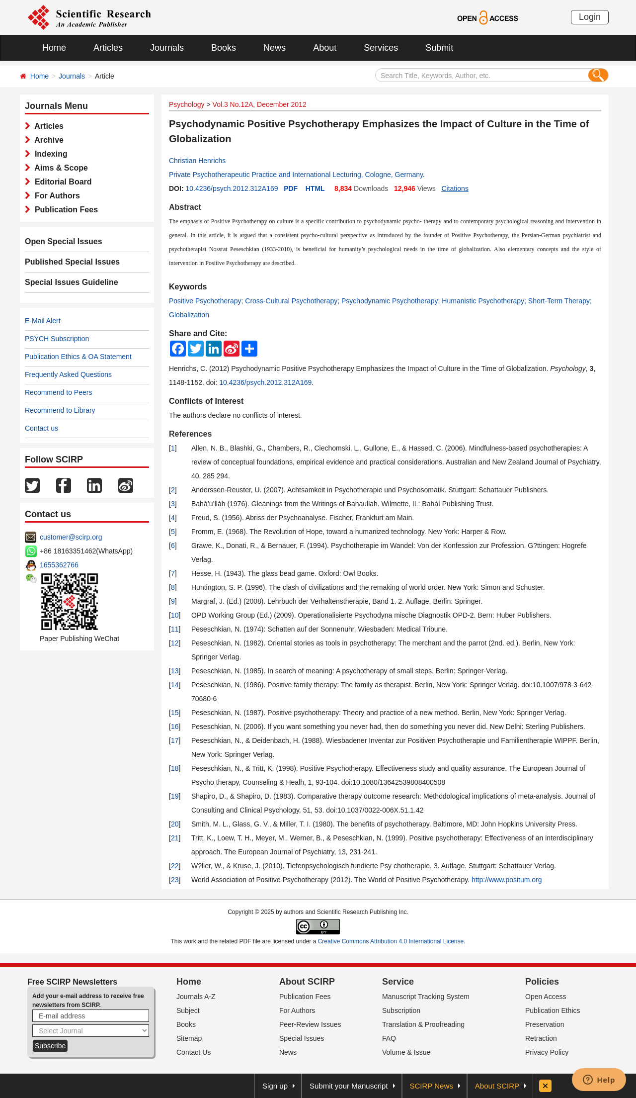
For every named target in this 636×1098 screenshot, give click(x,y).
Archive (47, 140)
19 (175, 796)
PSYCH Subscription (57, 339)
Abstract (185, 207)
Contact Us (193, 1052)
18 (175, 768)
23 (175, 880)
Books (223, 48)
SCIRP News (431, 1086)
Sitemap (189, 1038)
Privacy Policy (546, 1052)
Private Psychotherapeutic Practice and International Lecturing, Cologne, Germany (296, 175)
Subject (188, 1010)
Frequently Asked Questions (68, 374)
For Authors (55, 195)
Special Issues (301, 1038)
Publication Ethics (552, 1010)
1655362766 (59, 565)
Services (381, 48)
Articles (108, 48)
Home (54, 48)
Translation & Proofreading (423, 1024)
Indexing (49, 154)
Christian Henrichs (197, 161)
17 (175, 740)
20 (175, 824)
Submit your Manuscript (349, 1086)
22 (175, 866)
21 (175, 838)
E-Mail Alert (43, 321)
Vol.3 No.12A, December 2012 (260, 104)
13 (175, 671)
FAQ (389, 1038)
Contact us (41, 428)
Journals (167, 48)
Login (590, 17)
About (324, 48)
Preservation (544, 1024)
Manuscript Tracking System (426, 997)
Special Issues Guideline (71, 282)
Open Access (545, 997)
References (190, 434)
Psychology (187, 104)
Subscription (401, 1010)
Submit (439, 48)
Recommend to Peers (58, 392)
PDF (291, 188)
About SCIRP (307, 982)
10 (175, 615)
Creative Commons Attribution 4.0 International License (391, 941)
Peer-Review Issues (310, 1024)
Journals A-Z (196, 997)
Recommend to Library (60, 410)
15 (175, 713)
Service (398, 982)
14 (175, 685)
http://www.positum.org (507, 880)
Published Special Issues (72, 262)
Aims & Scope (59, 168)
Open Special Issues (63, 241)
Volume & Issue (406, 1052)
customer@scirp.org (71, 537)
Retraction (541, 1038)
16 (175, 727)
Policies (542, 982)
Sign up (275, 1086)
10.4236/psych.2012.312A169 (231, 188)
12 (175, 643)
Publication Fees (64, 209)
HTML (315, 188)
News (274, 48)
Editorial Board (61, 182)
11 (175, 629)
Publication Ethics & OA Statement (78, 357)
